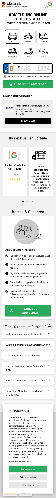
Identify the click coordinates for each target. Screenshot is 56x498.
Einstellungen (28, 485)
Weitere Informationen (19, 461)
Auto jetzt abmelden (30, 84)
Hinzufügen (28, 120)
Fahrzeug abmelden (30, 311)
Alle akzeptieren (28, 468)
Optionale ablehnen (28, 476)
